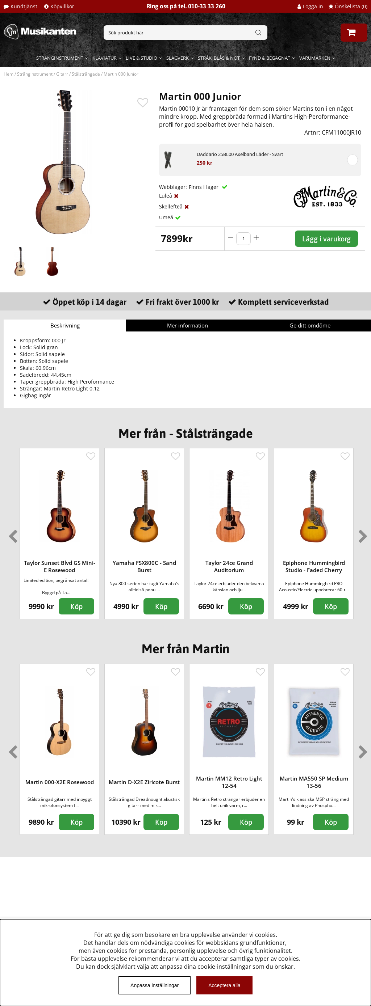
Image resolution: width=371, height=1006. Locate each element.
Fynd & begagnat (269, 58)
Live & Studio (141, 58)
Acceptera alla (224, 985)
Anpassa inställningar (154, 985)
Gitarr (62, 74)
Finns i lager (204, 186)
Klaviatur (104, 58)
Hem (8, 74)
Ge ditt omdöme (309, 325)
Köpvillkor (62, 6)
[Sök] (185, 32)
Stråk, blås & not (219, 58)
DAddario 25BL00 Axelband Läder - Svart (240, 154)
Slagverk (177, 58)
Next (361, 533)
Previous (11, 533)
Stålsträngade (86, 74)
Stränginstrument (59, 58)
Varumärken (314, 58)
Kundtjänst (24, 6)
